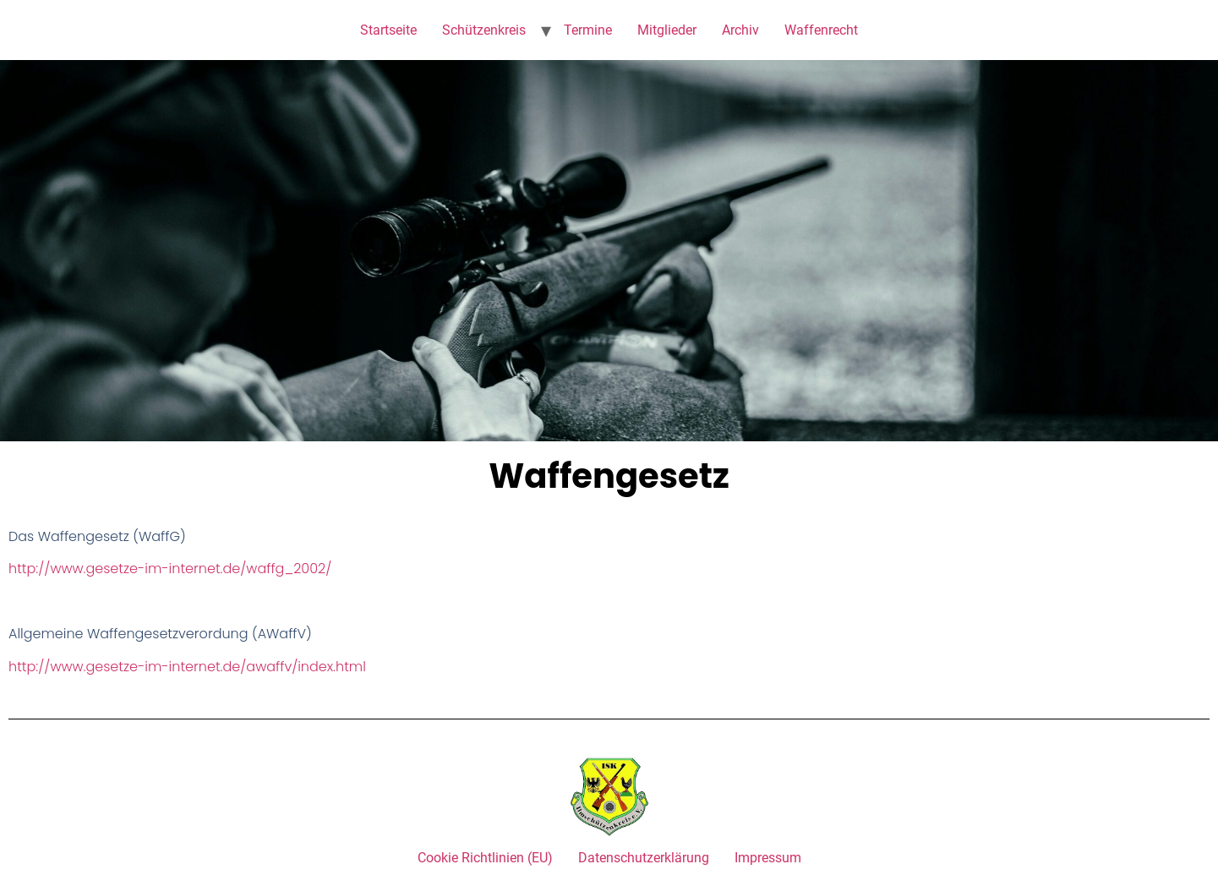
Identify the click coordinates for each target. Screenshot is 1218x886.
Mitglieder (666, 30)
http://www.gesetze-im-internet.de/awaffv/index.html (187, 666)
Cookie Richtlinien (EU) (485, 858)
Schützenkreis (484, 30)
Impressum (768, 858)
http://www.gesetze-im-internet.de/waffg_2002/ (169, 568)
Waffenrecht (821, 30)
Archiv (740, 30)
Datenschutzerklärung (643, 858)
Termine (588, 30)
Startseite (388, 30)
